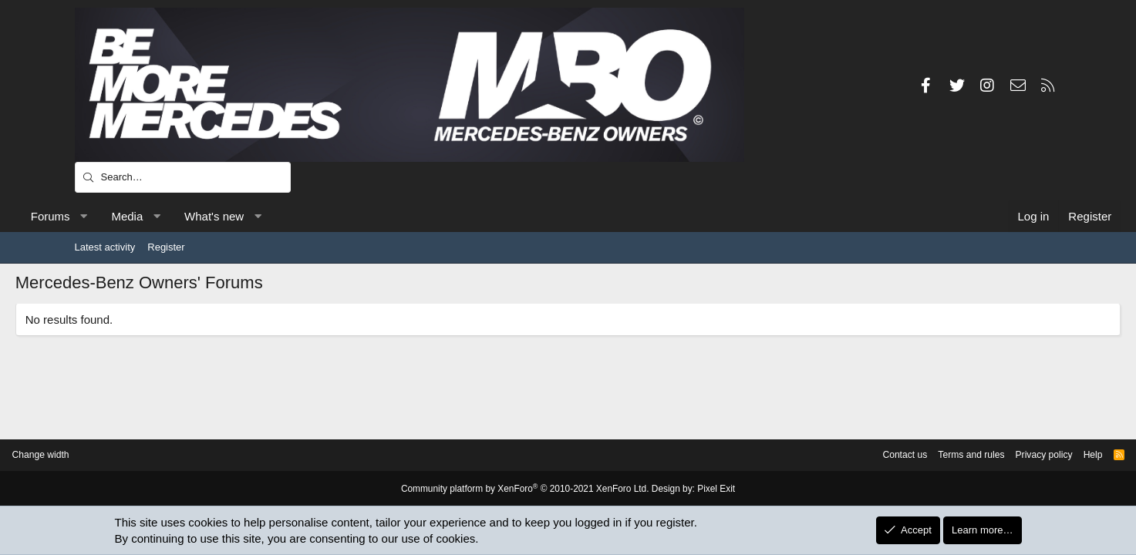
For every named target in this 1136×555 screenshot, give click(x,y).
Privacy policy (969, 455)
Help (1021, 455)
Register (165, 247)
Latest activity (105, 247)
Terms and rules (891, 455)
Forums (110, 216)
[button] (143, 216)
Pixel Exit (705, 489)
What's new (273, 216)
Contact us (821, 455)
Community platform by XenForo (528, 489)
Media (186, 216)
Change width (112, 455)
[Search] (183, 177)
